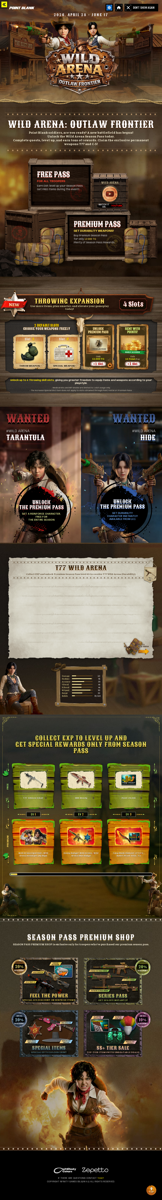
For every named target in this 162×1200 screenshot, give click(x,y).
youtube (13, 1193)
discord (19, 1193)
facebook (6, 1193)
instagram (31, 1193)
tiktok (25, 1193)
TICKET (100, 1178)
